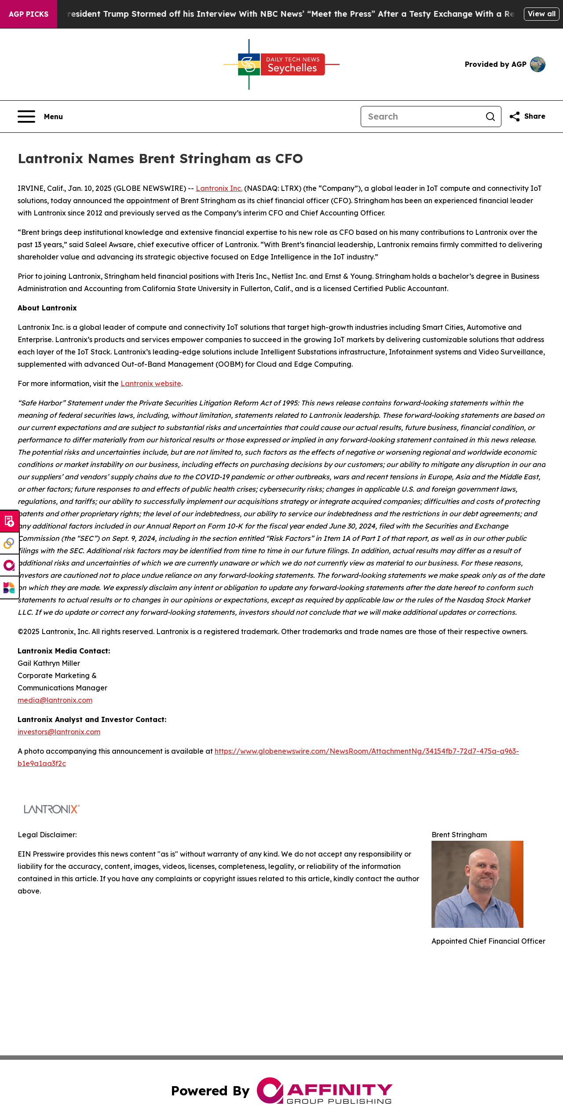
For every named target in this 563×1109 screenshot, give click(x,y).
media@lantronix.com (55, 700)
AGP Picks (28, 14)
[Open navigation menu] (40, 116)
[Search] (420, 116)
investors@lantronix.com (59, 731)
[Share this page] (526, 116)
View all (542, 13)
